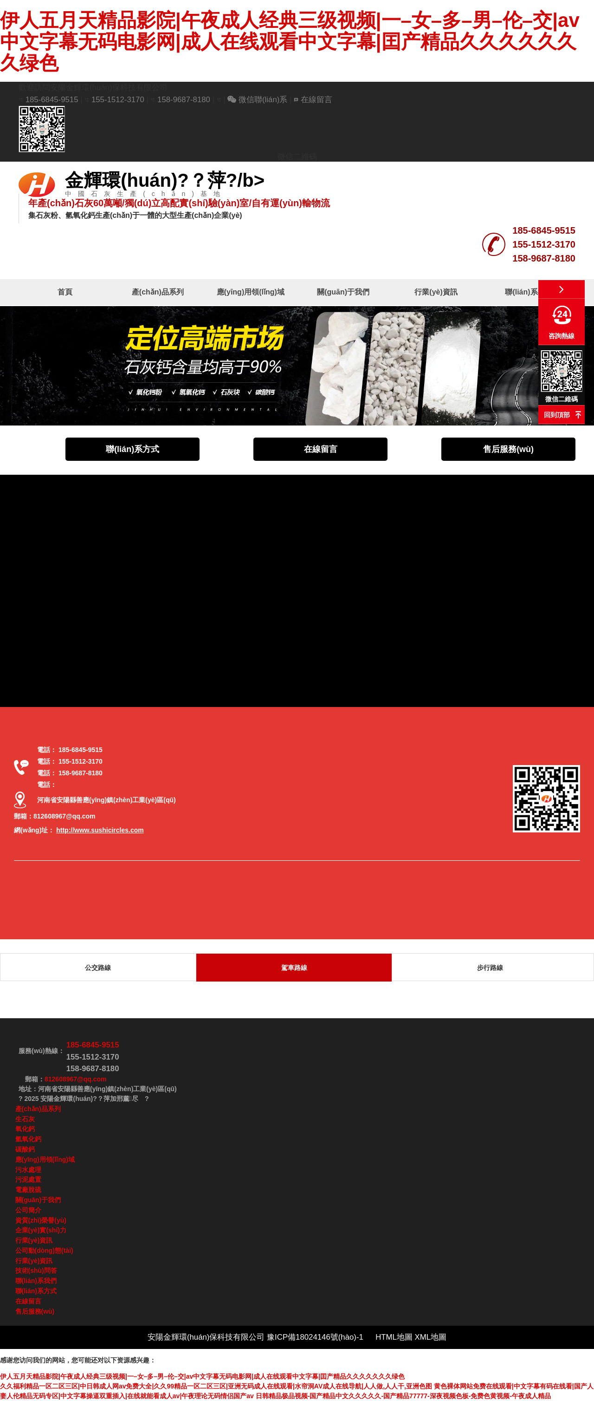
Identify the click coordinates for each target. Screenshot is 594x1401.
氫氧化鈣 (28, 1139)
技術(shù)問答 (36, 1270)
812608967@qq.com (64, 816)
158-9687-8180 (183, 99)
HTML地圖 (394, 1337)
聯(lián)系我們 (528, 292)
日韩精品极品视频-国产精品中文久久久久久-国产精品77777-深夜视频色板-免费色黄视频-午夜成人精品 (403, 1396)
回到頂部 (557, 415)
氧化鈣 (25, 1129)
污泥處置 (28, 1179)
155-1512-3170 (119, 99)
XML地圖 (431, 1337)
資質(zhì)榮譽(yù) (40, 1220)
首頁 (65, 292)
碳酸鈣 (25, 1149)
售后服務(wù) (508, 449)
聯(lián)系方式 (132, 449)
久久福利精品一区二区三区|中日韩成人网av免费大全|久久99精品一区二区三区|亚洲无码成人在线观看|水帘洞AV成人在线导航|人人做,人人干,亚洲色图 (216, 1386)
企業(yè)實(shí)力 (40, 1230)
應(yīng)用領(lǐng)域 (250, 292)
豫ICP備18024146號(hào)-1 (316, 1337)
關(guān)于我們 (343, 292)
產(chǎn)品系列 (158, 292)
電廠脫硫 (28, 1189)
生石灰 (25, 1119)
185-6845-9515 (52, 99)
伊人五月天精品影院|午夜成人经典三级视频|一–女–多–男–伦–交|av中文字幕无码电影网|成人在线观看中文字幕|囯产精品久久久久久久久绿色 (290, 41)
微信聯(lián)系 (257, 99)
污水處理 (28, 1169)
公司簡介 (28, 1210)
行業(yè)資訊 (435, 292)
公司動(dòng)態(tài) (44, 1250)
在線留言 (313, 99)
